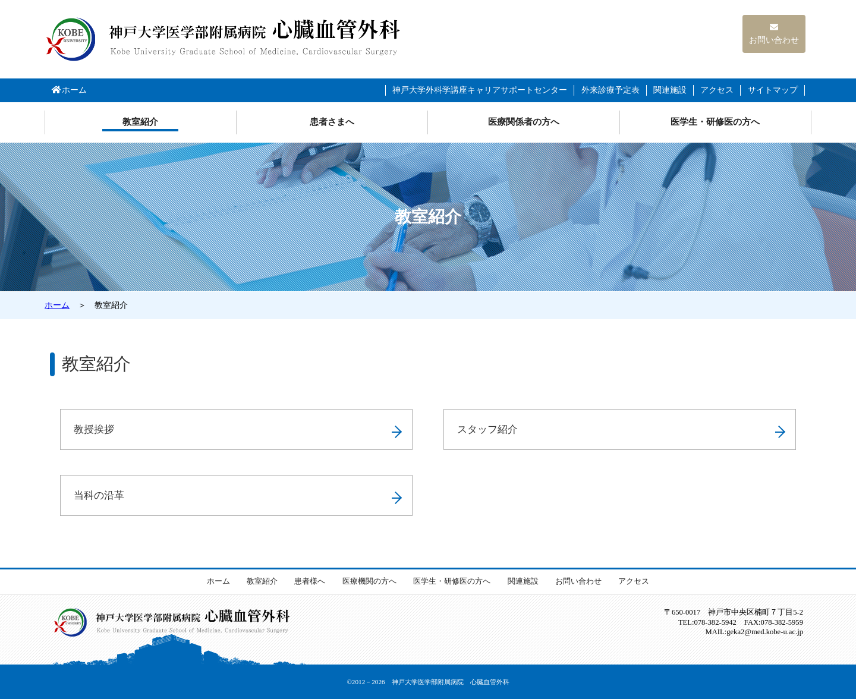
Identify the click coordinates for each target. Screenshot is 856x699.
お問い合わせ (774, 34)
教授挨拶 (94, 429)
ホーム (69, 90)
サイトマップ (773, 90)
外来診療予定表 (610, 90)
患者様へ (309, 581)
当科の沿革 (99, 495)
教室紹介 (140, 122)
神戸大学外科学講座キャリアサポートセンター (479, 90)
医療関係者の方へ (523, 122)
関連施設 (670, 90)
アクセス (717, 90)
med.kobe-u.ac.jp (764, 632)
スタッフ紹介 (487, 429)
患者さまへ (332, 122)
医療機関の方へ (369, 581)
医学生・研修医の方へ (715, 122)
